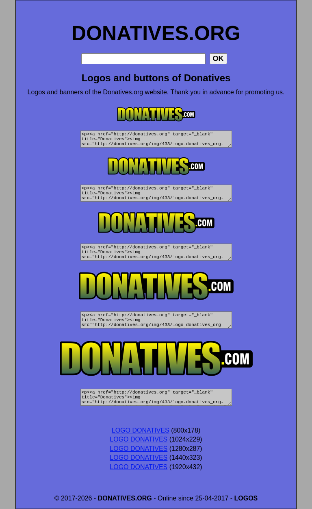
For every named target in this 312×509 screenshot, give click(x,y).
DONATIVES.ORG (156, 24)
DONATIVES (116, 498)
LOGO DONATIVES (140, 430)
